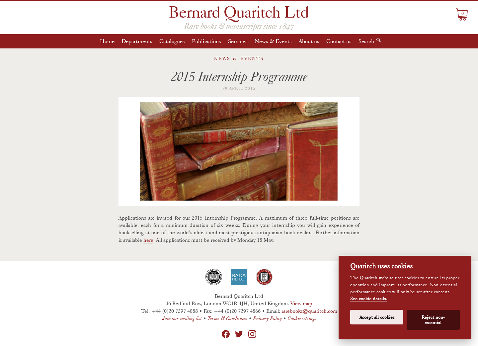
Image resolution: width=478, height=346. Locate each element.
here (148, 240)
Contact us (339, 41)
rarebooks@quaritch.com (309, 311)
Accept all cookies (376, 317)
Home (107, 41)
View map (301, 303)
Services (238, 41)
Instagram (252, 334)
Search (366, 41)
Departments (136, 41)
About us (309, 41)
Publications (206, 41)
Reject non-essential (433, 319)
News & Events (273, 41)
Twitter (239, 334)
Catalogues (172, 41)
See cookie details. (368, 299)
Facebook (226, 334)
